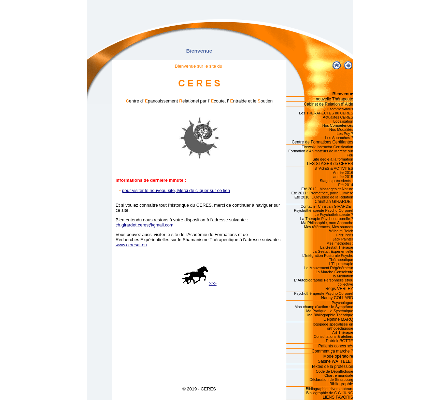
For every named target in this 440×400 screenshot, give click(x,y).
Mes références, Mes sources (328, 227)
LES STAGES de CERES (330, 163)
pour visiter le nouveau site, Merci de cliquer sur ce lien (176, 190)
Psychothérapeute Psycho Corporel (323, 293)
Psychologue (342, 303)
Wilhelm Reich (341, 231)
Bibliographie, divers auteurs (329, 389)
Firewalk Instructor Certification (327, 147)
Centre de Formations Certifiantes (322, 142)
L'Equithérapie (341, 264)
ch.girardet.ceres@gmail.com (144, 224)
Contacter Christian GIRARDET (326, 206)
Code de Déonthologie (334, 371)
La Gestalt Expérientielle (332, 251)
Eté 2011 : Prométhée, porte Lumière (322, 193)
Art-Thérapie (342, 332)
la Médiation (343, 276)
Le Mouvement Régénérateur (328, 268)
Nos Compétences (337, 125)
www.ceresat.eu (131, 244)
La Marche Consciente (334, 272)
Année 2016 (343, 172)
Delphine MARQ (338, 319)
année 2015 (343, 177)
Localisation (343, 121)
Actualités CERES (338, 117)
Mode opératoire (338, 356)
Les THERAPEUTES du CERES (326, 113)
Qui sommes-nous (338, 109)
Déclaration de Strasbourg (331, 379)
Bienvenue (342, 94)
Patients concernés (335, 346)
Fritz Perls (344, 235)
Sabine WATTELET (335, 361)
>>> (199, 283)
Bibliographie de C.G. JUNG (329, 393)
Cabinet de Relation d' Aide (328, 104)
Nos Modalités (341, 129)
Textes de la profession (332, 366)
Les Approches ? (339, 138)
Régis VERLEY (339, 288)
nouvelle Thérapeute (334, 99)
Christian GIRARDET (334, 201)
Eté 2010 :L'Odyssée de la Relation (323, 197)
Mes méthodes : (339, 243)
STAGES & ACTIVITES (333, 168)
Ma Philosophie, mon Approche (327, 223)
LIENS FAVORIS (338, 397)
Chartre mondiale (338, 375)
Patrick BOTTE (339, 341)
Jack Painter (342, 239)
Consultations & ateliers (333, 336)
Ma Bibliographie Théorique (330, 315)
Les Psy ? (345, 134)
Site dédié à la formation (333, 159)
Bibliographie (341, 384)
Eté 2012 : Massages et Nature (327, 189)
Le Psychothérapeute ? (333, 214)
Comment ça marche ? (332, 351)
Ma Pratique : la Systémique (329, 311)
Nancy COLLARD (337, 297)
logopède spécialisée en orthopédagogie (333, 326)
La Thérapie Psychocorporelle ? (326, 219)
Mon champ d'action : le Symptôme (324, 307)
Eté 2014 (345, 185)
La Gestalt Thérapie (336, 247)
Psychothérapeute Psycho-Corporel (323, 210)
